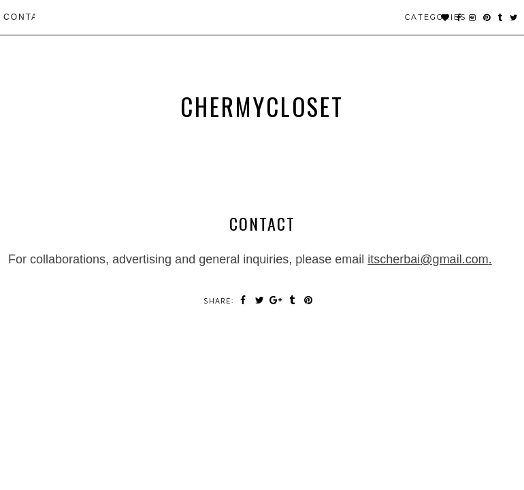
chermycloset (262, 106)
